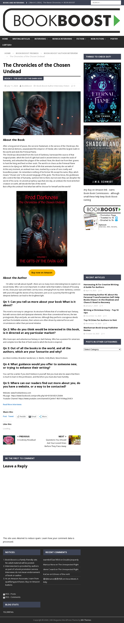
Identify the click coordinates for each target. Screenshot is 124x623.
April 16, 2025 (91, 290)
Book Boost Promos (27, 53)
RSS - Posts (9, 594)
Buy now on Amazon (41, 272)
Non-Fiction (97, 39)
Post (5, 416)
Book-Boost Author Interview (50, 85)
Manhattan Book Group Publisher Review (101, 329)
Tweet (11, 416)
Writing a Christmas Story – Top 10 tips (101, 311)
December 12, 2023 (93, 316)
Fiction (80, 39)
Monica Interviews (62, 39)
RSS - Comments (11, 597)
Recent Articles (95, 277)
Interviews (40, 39)
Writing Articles (21, 39)
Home (5, 39)
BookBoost (27, 85)
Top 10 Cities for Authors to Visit (100, 320)
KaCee (46, 574)
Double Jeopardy (71, 559)
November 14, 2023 (93, 323)
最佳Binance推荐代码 (52, 578)
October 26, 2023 (92, 333)
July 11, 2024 (12, 85)
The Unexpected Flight (68, 564)
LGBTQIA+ (7, 45)
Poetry (114, 39)
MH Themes (86, 620)
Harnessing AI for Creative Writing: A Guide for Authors (101, 285)
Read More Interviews (12, 404)
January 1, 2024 (92, 306)
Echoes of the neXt (61, 574)
